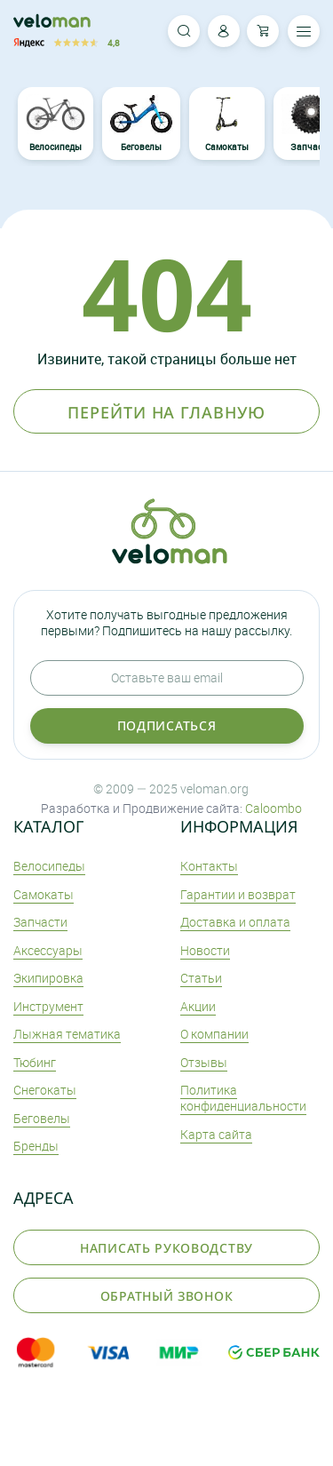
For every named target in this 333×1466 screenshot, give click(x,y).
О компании (214, 1033)
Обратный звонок (167, 1295)
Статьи (201, 977)
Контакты (209, 865)
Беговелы (141, 124)
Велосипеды (56, 124)
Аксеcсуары (48, 950)
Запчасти (40, 921)
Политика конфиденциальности (243, 1097)
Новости (205, 950)
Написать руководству (166, 1247)
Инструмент (48, 1006)
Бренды (36, 1145)
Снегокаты (44, 1089)
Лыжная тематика (67, 1033)
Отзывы (203, 1062)
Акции (198, 1006)
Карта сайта (216, 1134)
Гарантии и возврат (238, 894)
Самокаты (226, 124)
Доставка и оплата (235, 921)
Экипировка (48, 977)
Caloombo (273, 808)
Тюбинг (34, 1062)
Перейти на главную (166, 412)
